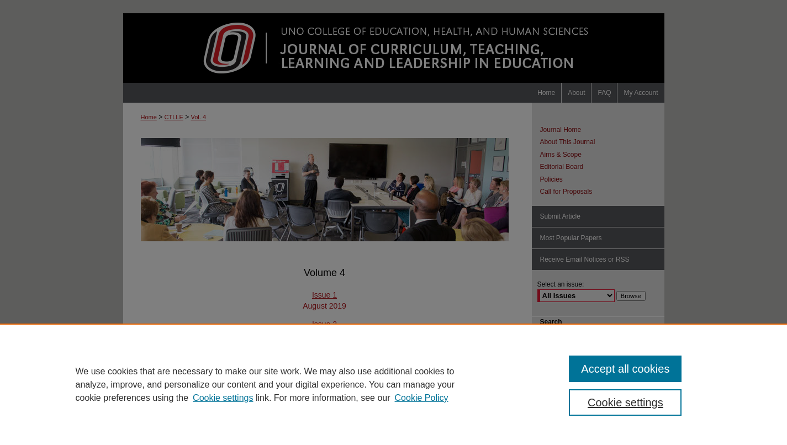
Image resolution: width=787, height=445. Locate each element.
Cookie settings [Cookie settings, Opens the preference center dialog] (625, 402)
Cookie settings (223, 397)
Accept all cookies (625, 369)
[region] (393, 384)
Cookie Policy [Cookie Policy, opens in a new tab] (421, 397)
